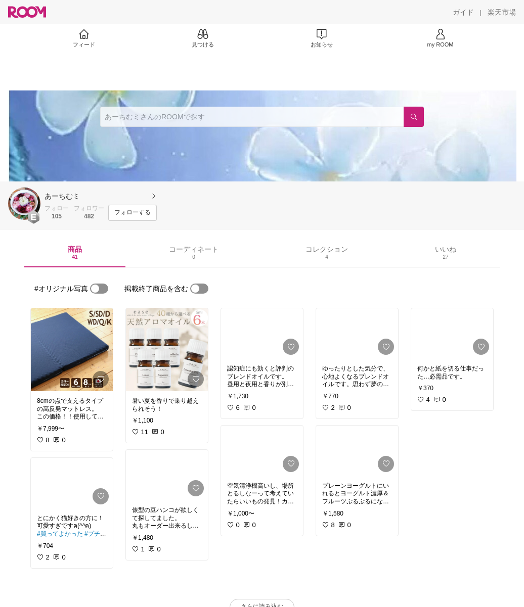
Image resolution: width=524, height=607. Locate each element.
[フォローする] (132, 213)
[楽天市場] (502, 12)
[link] (72, 349)
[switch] (99, 289)
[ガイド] (463, 12)
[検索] (414, 117)
